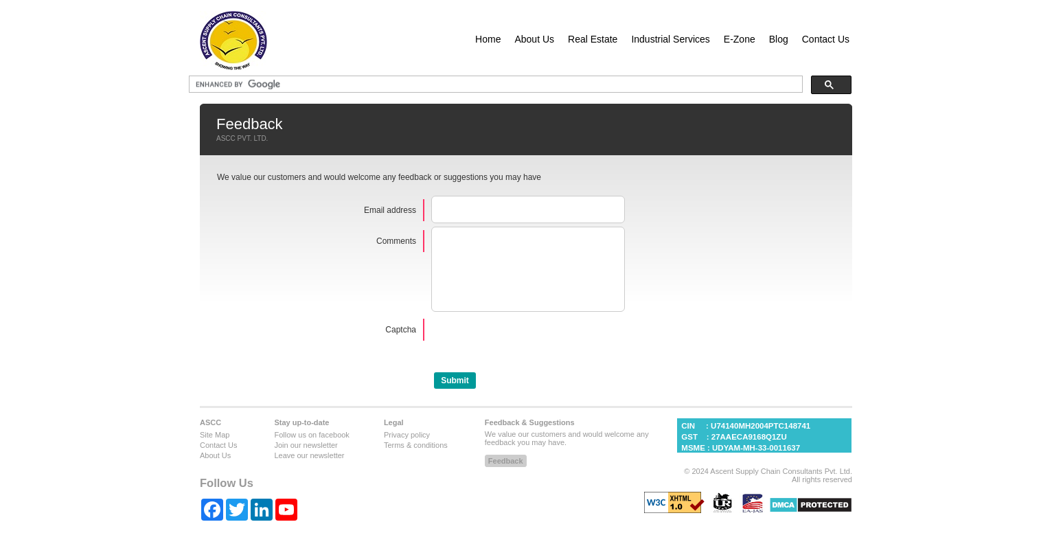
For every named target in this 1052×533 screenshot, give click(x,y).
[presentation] (535, 354)
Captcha (400, 342)
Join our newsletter (305, 457)
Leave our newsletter (309, 468)
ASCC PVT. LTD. (242, 138)
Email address (390, 210)
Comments (396, 241)
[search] (247, 84)
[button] (455, 393)
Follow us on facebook (311, 447)
